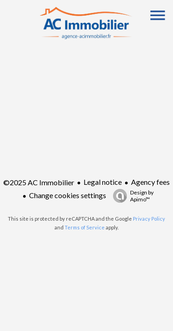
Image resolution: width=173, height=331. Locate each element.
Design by (131, 196)
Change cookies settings (67, 195)
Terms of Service (85, 227)
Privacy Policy (149, 219)
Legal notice (103, 181)
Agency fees (150, 181)
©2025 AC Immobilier (38, 182)
